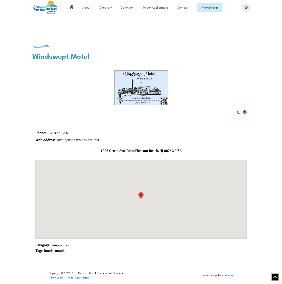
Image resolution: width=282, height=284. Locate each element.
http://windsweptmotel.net (78, 140)
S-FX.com (227, 275)
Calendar (126, 7)
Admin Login (56, 277)
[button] (141, 195)
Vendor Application (77, 277)
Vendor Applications (155, 7)
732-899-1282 (58, 133)
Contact (183, 7)
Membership (210, 7)
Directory (105, 7)
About (86, 7)
